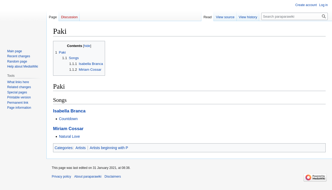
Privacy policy (61, 176)
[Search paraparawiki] (294, 16)
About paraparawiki (87, 176)
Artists (80, 148)
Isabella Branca (69, 110)
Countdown (68, 119)
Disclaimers (113, 176)
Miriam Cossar (68, 128)
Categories (64, 148)
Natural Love (69, 136)
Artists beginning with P (109, 148)
